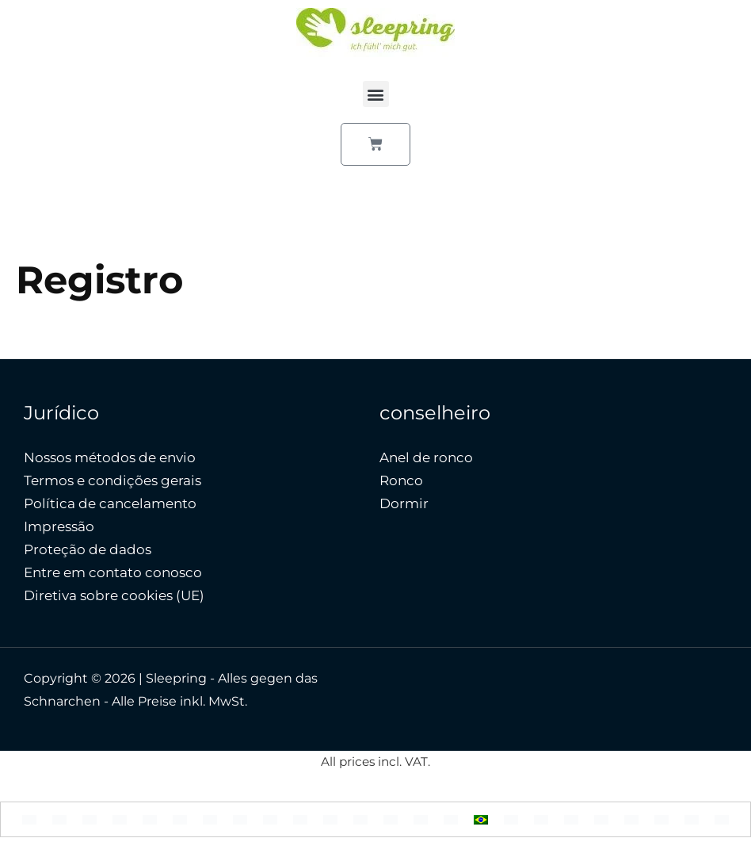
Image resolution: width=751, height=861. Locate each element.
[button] (376, 94)
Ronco (401, 480)
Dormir (404, 503)
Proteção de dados (87, 549)
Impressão (59, 526)
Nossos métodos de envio (110, 457)
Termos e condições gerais (112, 480)
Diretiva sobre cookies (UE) (114, 595)
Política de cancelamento (110, 503)
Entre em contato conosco (113, 572)
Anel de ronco (426, 457)
